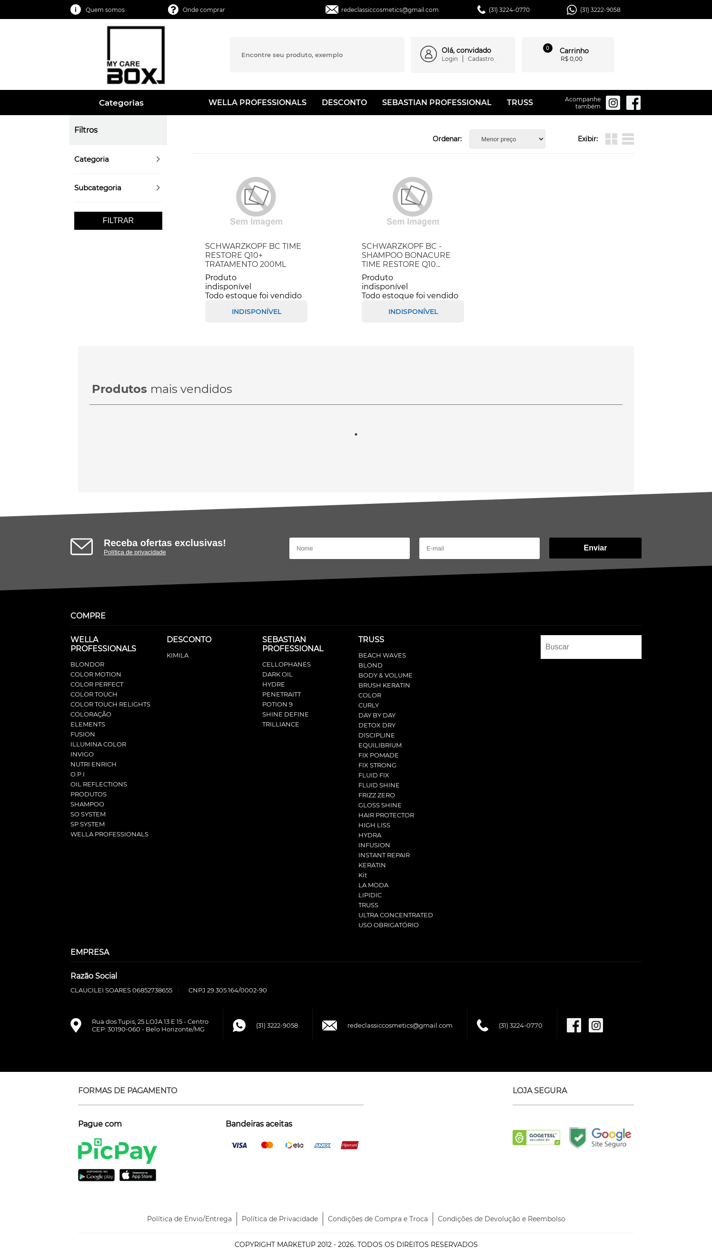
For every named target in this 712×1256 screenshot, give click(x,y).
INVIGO (82, 754)
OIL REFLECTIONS (98, 784)
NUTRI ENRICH (93, 764)
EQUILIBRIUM (380, 745)
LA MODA (373, 885)
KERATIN (372, 865)
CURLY (368, 705)
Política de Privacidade (280, 1219)
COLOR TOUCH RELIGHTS (110, 704)
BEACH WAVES (382, 655)
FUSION (82, 734)
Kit (362, 875)
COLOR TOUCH (94, 694)
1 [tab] (356, 434)
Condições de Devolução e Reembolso (501, 1219)
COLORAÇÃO (90, 714)
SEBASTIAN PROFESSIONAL (437, 102)
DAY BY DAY (377, 715)
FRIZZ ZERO (376, 795)
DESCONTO (344, 102)
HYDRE (273, 684)
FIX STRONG (377, 765)
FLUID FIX (373, 775)
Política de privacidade (135, 552)
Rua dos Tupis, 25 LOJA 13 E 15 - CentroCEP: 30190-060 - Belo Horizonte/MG (150, 1025)
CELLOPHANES (286, 664)
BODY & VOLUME (385, 675)
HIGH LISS (374, 825)
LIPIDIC (370, 895)
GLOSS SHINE (380, 805)
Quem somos (105, 9)
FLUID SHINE (379, 785)
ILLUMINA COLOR (98, 744)
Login (450, 58)
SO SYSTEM (88, 814)
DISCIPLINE (376, 735)
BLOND (370, 665)
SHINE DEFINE (285, 714)
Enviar (595, 548)
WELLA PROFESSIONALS (257, 102)
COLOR (369, 695)
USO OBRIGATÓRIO (388, 925)
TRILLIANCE (280, 724)
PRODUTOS (88, 794)
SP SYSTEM (87, 824)
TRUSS (520, 102)
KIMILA (177, 655)
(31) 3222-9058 (600, 9)
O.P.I (77, 774)
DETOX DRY (377, 725)
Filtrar (118, 220)
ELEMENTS (87, 724)
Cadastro (481, 58)
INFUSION (374, 845)
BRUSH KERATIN (384, 685)
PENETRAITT (281, 694)
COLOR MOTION (95, 674)
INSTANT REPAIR (384, 855)
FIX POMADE (378, 755)
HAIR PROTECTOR (386, 815)
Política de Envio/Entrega (189, 1219)
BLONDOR (87, 664)
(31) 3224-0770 (509, 9)
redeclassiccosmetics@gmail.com (390, 9)
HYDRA (369, 835)
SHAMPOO (87, 804)
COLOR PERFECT (96, 684)
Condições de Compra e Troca (378, 1219)
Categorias (113, 102)
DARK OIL (277, 674)
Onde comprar (204, 9)
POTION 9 (277, 704)
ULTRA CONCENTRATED (395, 915)
